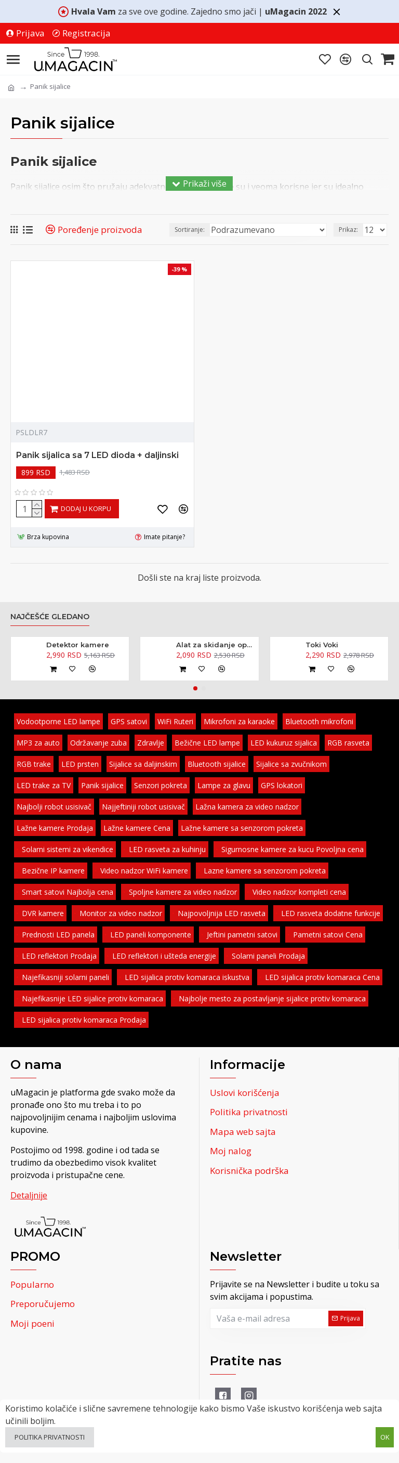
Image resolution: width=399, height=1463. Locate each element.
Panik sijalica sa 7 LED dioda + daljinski (97, 455)
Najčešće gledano (49, 616)
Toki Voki (321, 645)
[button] (195, 688)
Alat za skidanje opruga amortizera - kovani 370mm (215, 645)
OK (385, 1437)
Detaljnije (28, 1195)
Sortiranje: (190, 229)
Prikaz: (348, 229)
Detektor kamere (77, 645)
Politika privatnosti (50, 1437)
